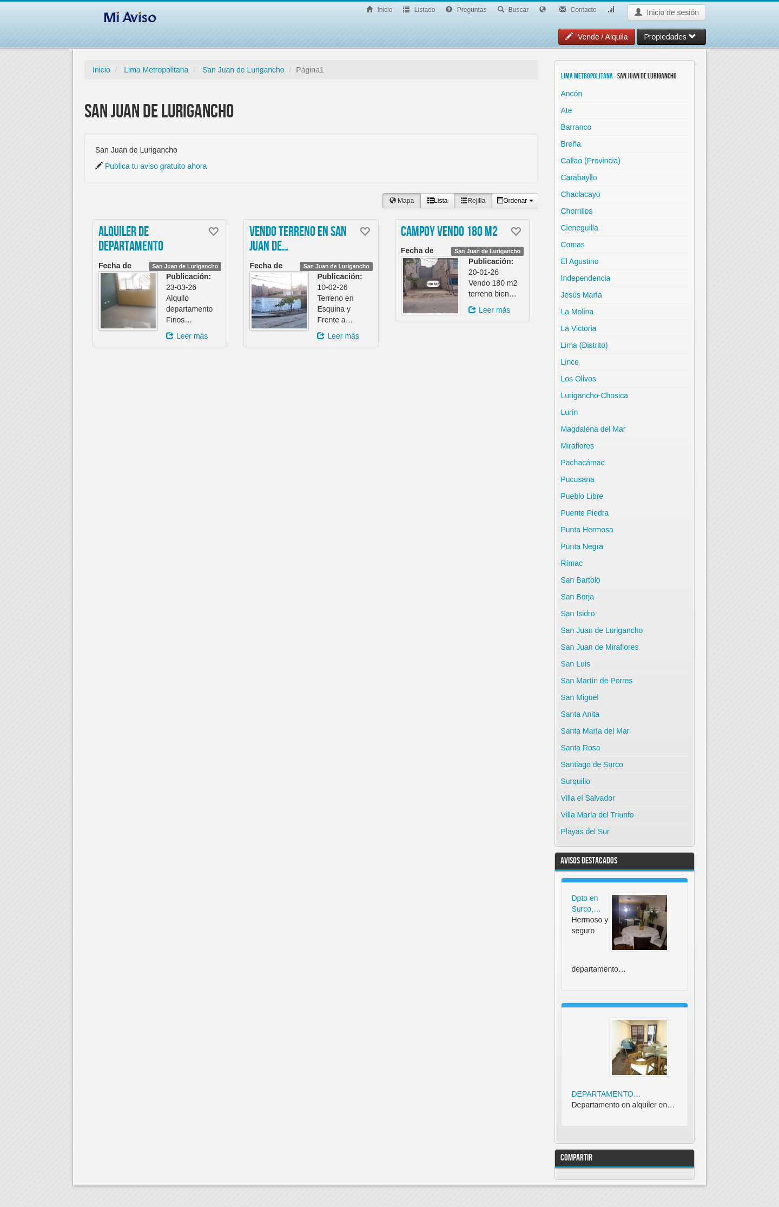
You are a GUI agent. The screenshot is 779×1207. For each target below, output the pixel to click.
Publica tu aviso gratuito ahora (156, 166)
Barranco (576, 127)
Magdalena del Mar (593, 429)
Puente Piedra (585, 513)
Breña (571, 144)
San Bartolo (580, 580)
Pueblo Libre (582, 496)
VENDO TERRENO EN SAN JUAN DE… (298, 239)
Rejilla (473, 201)
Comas (573, 244)
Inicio (379, 10)
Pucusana (578, 479)
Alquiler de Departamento (130, 239)
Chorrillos (577, 211)
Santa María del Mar (595, 731)
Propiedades (670, 36)
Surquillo (575, 781)
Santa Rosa (580, 747)
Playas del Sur (585, 831)
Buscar (513, 10)
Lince (570, 362)
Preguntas (466, 10)
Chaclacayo (580, 194)
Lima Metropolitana (156, 69)
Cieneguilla (579, 227)
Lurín (569, 412)
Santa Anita (580, 714)
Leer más (187, 336)
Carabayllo (579, 177)
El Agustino (580, 261)
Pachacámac (583, 462)
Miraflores (577, 445)
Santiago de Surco (592, 764)
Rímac (572, 563)
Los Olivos (578, 378)
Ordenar (515, 201)
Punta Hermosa (587, 529)
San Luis (575, 663)
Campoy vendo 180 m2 (449, 232)
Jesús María (581, 295)
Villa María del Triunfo (597, 814)
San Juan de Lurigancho (243, 69)
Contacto (577, 10)
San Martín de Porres (597, 680)
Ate (566, 110)
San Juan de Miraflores (600, 647)
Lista (437, 201)
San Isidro (578, 613)
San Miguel (580, 697)
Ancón (572, 93)
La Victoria (579, 328)
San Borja (577, 596)
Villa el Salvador (588, 798)
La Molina (577, 311)
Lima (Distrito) (584, 345)
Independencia (586, 278)
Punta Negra (582, 546)
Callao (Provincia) (590, 160)
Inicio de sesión (667, 12)
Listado (419, 10)
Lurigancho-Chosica (595, 395)
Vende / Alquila (596, 36)
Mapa (402, 201)
